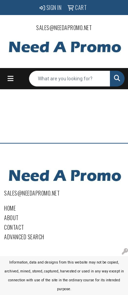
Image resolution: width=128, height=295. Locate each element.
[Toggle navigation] (10, 78)
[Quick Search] (69, 78)
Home (10, 208)
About (11, 218)
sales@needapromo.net (64, 28)
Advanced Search (24, 237)
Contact (14, 227)
